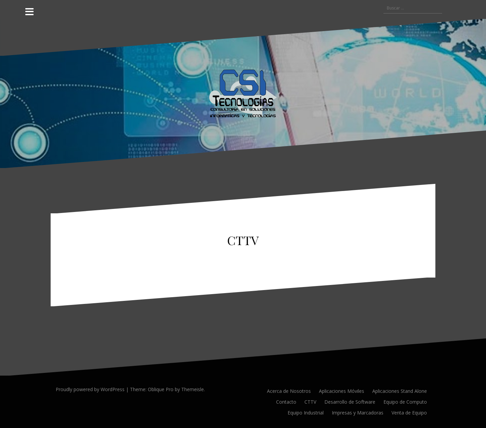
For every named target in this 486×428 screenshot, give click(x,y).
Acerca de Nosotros (289, 391)
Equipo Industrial (306, 412)
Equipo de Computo (405, 402)
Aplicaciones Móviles (341, 391)
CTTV (310, 402)
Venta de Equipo (409, 412)
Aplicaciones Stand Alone (399, 391)
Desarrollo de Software (349, 402)
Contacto (286, 402)
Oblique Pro (160, 389)
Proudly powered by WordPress (90, 389)
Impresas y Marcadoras (357, 412)
